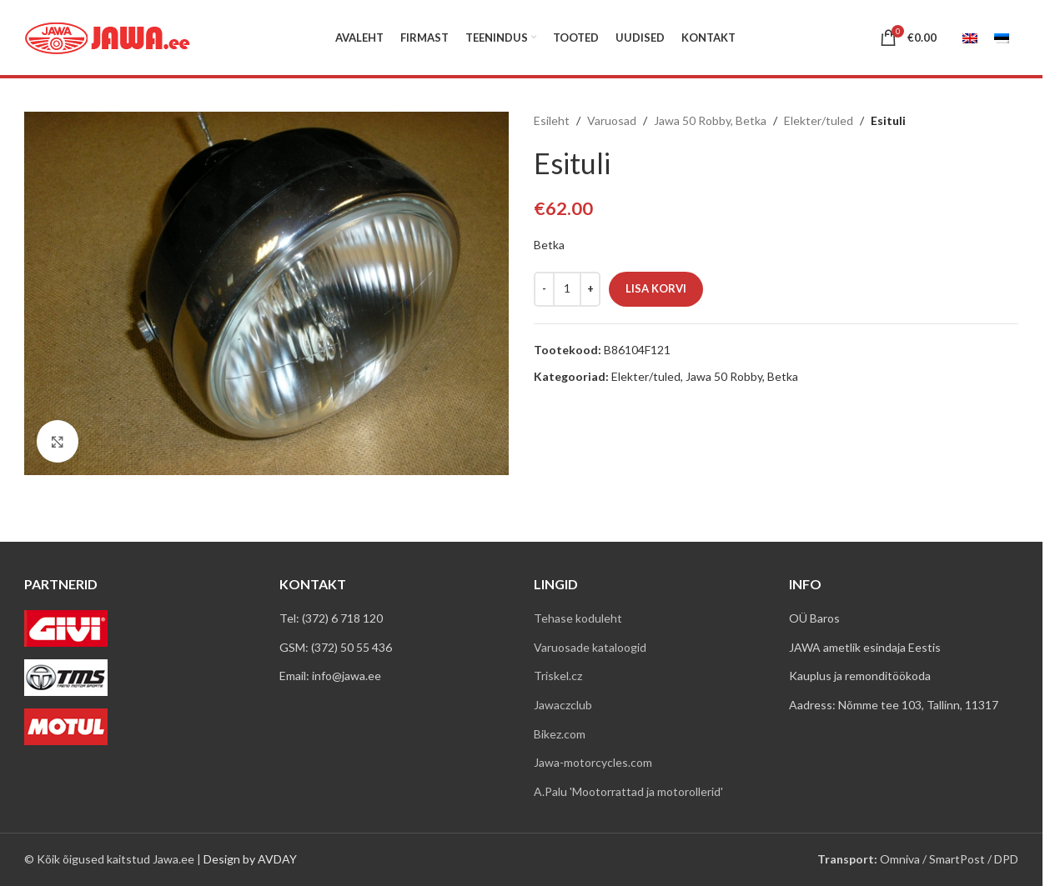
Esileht (552, 120)
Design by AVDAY (250, 859)
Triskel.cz (558, 675)
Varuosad (611, 120)
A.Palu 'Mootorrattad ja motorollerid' (628, 791)
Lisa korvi (655, 288)
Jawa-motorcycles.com (593, 762)
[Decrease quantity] (544, 289)
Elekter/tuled (818, 120)
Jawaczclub (563, 705)
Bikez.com (559, 734)
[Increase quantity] (590, 289)
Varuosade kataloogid (590, 647)
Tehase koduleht (578, 618)
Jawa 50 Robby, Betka (710, 120)
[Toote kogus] (567, 289)
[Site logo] (107, 36)
